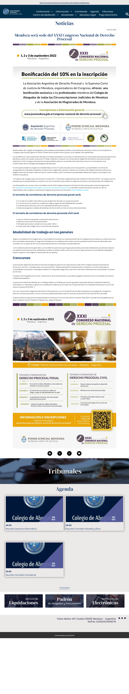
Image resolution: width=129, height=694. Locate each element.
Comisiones (81, 11)
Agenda (94, 11)
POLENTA (71, 637)
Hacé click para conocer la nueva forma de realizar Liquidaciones (64, 3)
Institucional (44, 11)
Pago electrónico (108, 14)
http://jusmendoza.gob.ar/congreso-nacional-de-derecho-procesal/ (42, 188)
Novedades (69, 15)
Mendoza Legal (88, 14)
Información (64, 11)
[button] (50, 453)
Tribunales (107, 11)
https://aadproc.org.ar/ (80, 190)
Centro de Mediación (45, 15)
